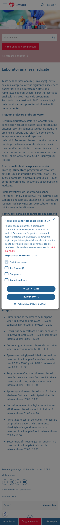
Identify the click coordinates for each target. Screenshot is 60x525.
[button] (30, 255)
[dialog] (30, 262)
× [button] (53, 219)
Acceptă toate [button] (31, 288)
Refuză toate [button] (31, 296)
